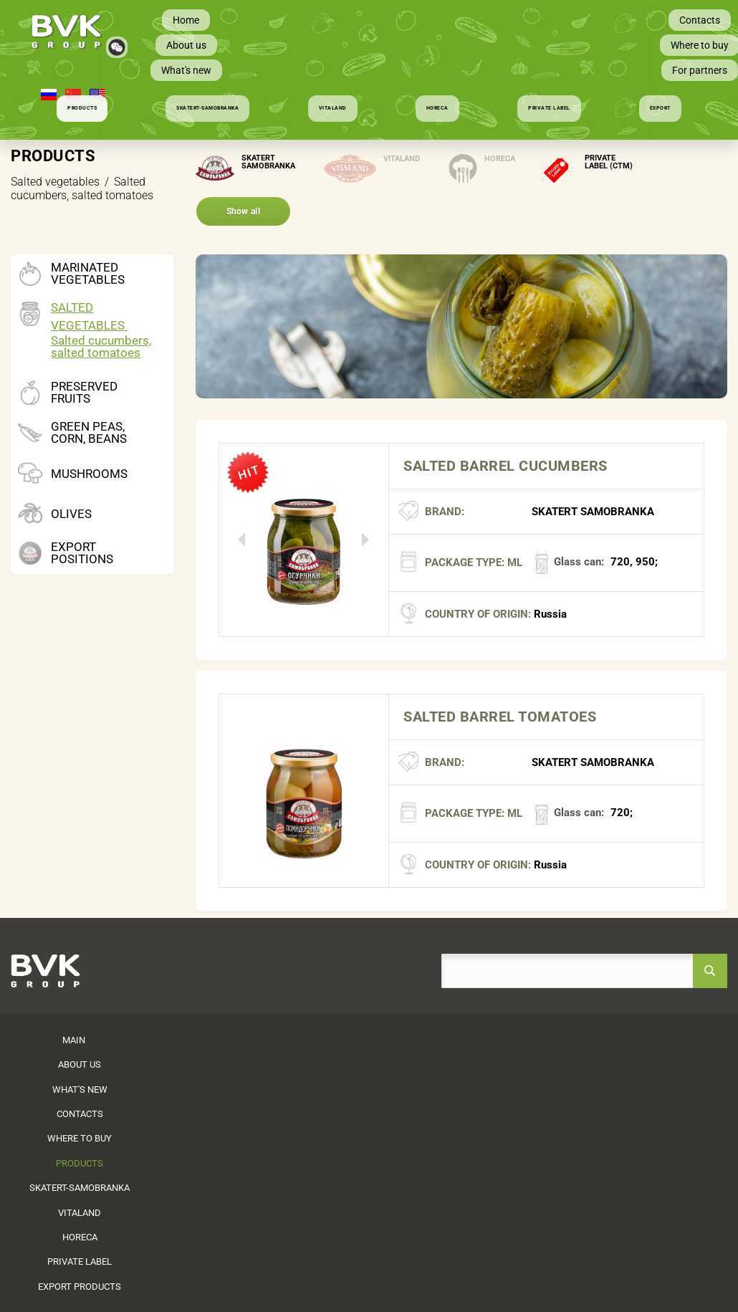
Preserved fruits (84, 392)
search (710, 971)
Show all (243, 211)
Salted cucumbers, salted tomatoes (101, 346)
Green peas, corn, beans (89, 433)
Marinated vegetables (88, 274)
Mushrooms (89, 474)
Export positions (82, 553)
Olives (71, 514)
